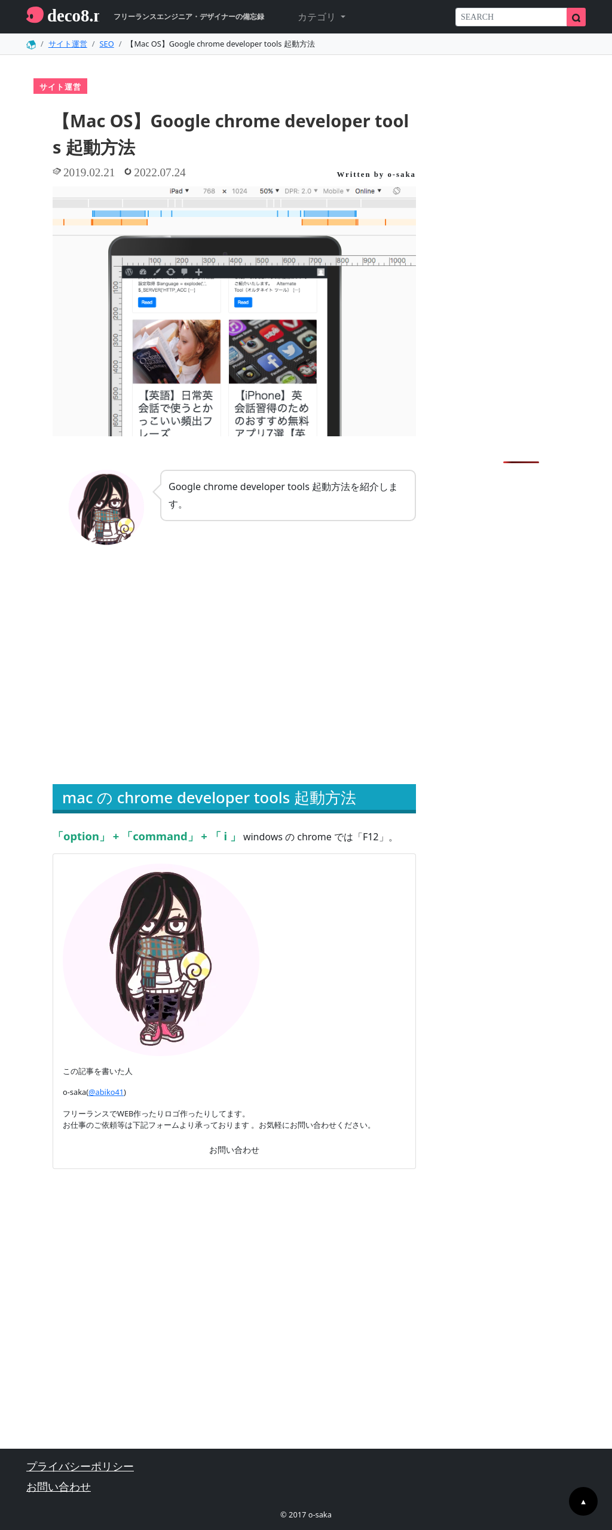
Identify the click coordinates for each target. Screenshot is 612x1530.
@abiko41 (106, 1092)
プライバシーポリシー (80, 1466)
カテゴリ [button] (318, 16)
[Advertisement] (140, 680)
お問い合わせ (234, 1149)
